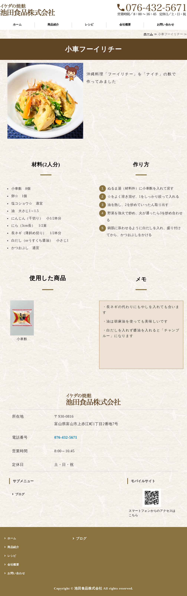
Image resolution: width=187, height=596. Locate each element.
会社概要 (125, 24)
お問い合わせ (16, 573)
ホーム (17, 24)
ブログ (20, 494)
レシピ (89, 24)
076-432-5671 (65, 437)
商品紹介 (53, 24)
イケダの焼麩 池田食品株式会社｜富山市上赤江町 (28, 9)
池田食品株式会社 (88, 588)
